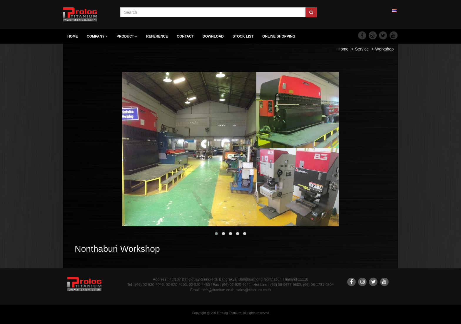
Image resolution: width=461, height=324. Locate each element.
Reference (157, 36)
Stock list (243, 36)
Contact (185, 36)
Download (213, 36)
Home (72, 36)
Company (97, 36)
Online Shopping (278, 36)
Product (127, 36)
